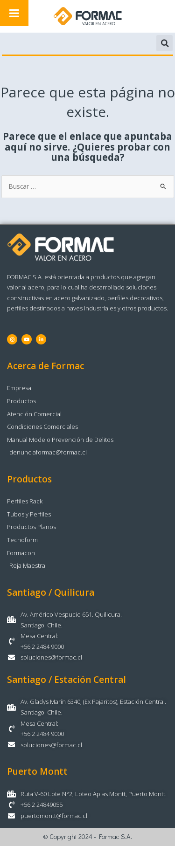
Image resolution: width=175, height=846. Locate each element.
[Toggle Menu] (14, 13)
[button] (164, 43)
